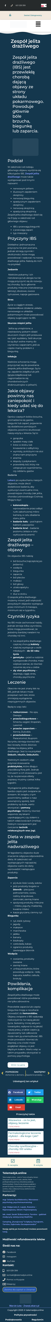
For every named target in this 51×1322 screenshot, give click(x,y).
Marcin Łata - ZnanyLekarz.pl (24, 1306)
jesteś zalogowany (33, 15)
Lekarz (11, 480)
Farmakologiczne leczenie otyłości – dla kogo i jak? (24, 1135)
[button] (16, 1092)
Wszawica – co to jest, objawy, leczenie (22, 1122)
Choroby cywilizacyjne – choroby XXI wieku (23, 1148)
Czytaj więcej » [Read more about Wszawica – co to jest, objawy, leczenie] (14, 1126)
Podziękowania (13, 1319)
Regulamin (37, 1319)
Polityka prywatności (25, 1315)
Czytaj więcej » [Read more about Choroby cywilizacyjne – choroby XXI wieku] (14, 1152)
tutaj (5, 1232)
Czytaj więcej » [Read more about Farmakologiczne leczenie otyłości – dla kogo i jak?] (14, 1139)
